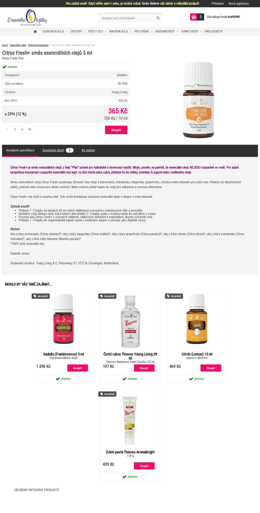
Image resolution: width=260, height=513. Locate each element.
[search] (157, 18)
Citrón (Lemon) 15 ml (197, 354)
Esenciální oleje (53, 31)
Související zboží (58, 150)
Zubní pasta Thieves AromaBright (130, 452)
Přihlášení (217, 3)
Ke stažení (88, 150)
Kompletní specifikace (20, 150)
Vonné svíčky (189, 31)
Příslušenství (214, 31)
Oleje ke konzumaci (38, 45)
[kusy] (15, 129)
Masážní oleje (118, 31)
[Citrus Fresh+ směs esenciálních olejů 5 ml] (198, 63)
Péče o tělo (95, 31)
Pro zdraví (142, 31)
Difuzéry (76, 31)
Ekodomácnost (165, 31)
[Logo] (28, 17)
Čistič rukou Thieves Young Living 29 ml (130, 356)
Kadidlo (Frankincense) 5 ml (63, 354)
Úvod (5, 45)
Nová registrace (239, 3)
